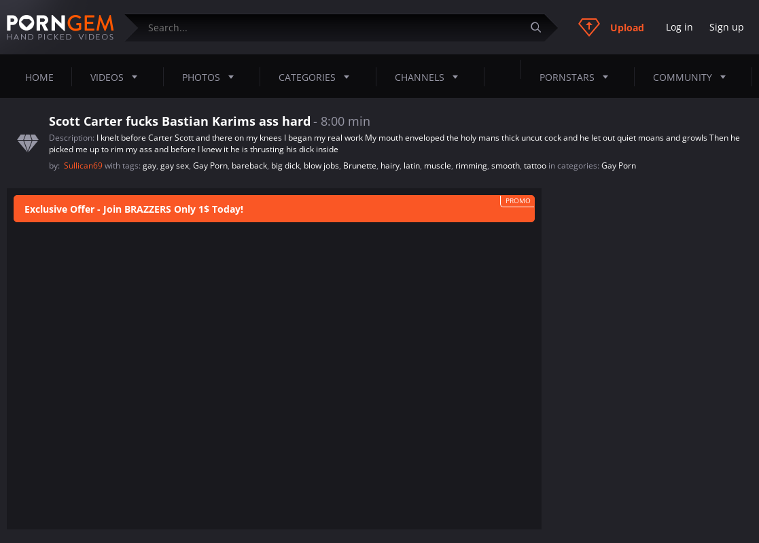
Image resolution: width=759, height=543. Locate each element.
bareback (249, 165)
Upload (611, 27)
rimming (471, 165)
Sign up (726, 26)
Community (693, 77)
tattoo (535, 165)
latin (412, 165)
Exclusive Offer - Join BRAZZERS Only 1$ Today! (133, 209)
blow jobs (321, 165)
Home (39, 77)
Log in (679, 26)
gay (149, 165)
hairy (390, 165)
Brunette (359, 165)
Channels (430, 77)
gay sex (174, 165)
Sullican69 (84, 165)
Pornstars (578, 77)
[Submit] (541, 27)
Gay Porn (210, 165)
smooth (505, 165)
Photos (212, 77)
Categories (318, 77)
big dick (285, 165)
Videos (117, 77)
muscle (437, 165)
